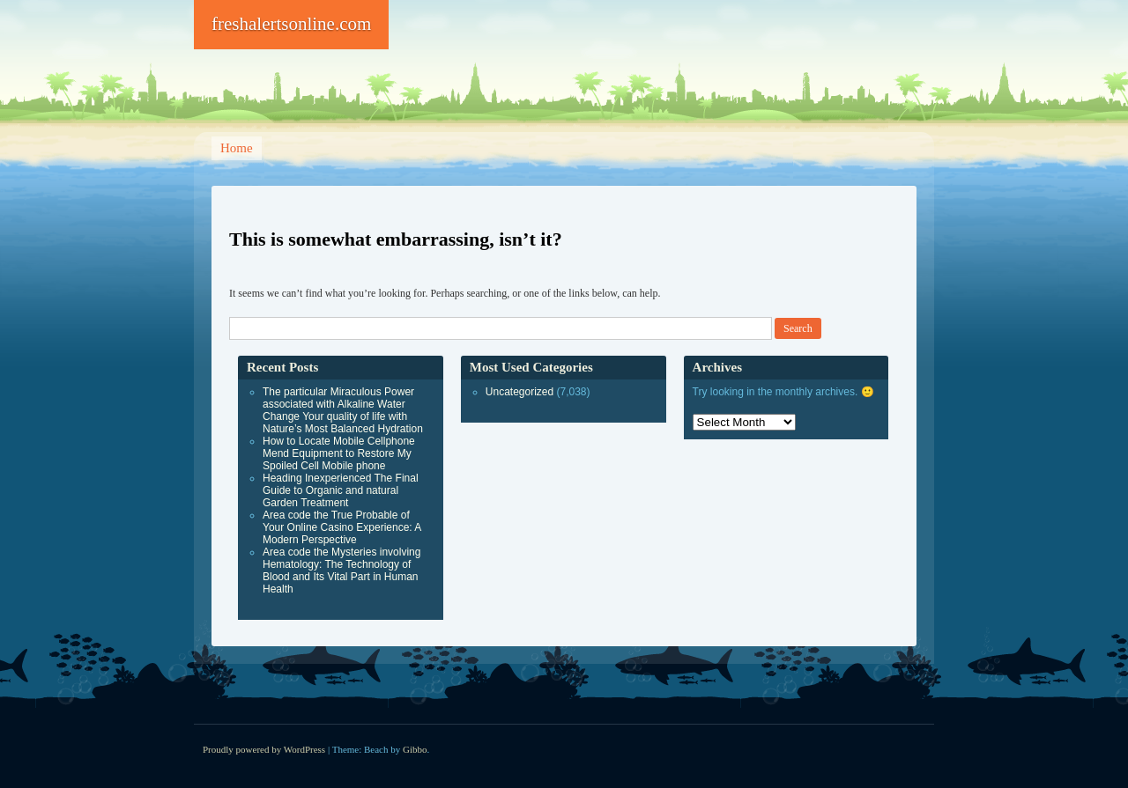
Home (236, 148)
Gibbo (415, 749)
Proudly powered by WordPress (264, 749)
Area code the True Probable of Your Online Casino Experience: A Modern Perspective (342, 527)
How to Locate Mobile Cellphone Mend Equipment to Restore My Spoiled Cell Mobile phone (339, 453)
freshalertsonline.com (291, 23)
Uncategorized (519, 392)
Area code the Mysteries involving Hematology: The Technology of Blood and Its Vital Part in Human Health (341, 570)
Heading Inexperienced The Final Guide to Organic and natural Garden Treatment (341, 490)
